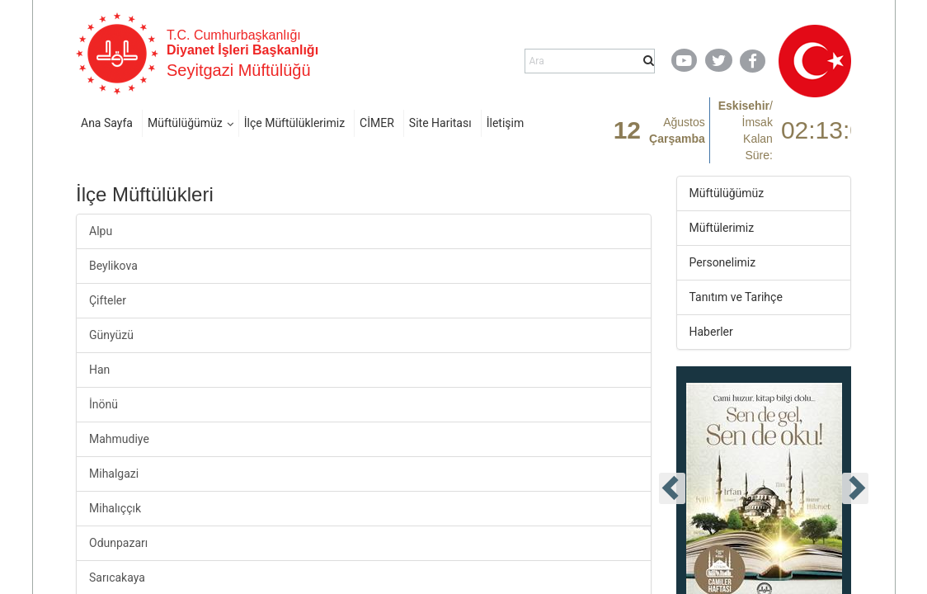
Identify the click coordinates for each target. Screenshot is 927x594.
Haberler (711, 331)
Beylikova (113, 265)
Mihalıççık (115, 508)
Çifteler (107, 300)
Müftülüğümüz (185, 123)
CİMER (377, 123)
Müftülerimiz (722, 227)
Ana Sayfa (107, 123)
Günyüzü (111, 335)
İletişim (506, 123)
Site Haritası (440, 123)
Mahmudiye (119, 439)
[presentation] (672, 488)
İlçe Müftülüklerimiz (294, 123)
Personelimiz (722, 262)
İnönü (103, 404)
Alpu (100, 231)
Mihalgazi (114, 473)
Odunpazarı (118, 542)
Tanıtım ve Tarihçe (736, 297)
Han (99, 369)
